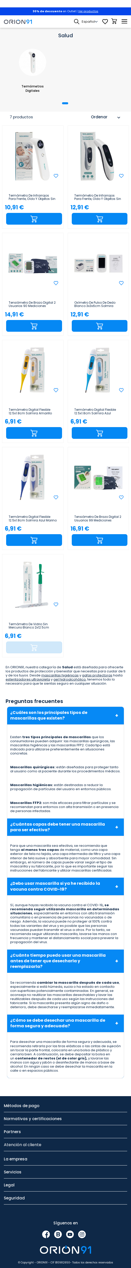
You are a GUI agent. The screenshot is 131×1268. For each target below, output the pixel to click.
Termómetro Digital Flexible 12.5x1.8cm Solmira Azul (95, 411)
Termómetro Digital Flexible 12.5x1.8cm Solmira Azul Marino (33, 518)
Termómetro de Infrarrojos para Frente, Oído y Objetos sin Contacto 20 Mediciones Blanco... (32, 197)
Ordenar (106, 117)
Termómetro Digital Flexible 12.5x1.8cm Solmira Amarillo (30, 411)
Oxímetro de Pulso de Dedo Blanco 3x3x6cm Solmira (94, 304)
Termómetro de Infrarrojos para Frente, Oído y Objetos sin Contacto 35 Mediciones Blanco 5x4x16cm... (97, 197)
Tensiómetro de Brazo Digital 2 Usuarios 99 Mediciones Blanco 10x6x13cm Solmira (97, 518)
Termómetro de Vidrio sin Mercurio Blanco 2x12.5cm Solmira (29, 626)
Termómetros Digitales (32, 88)
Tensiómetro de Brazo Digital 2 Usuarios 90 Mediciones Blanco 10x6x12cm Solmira (32, 304)
